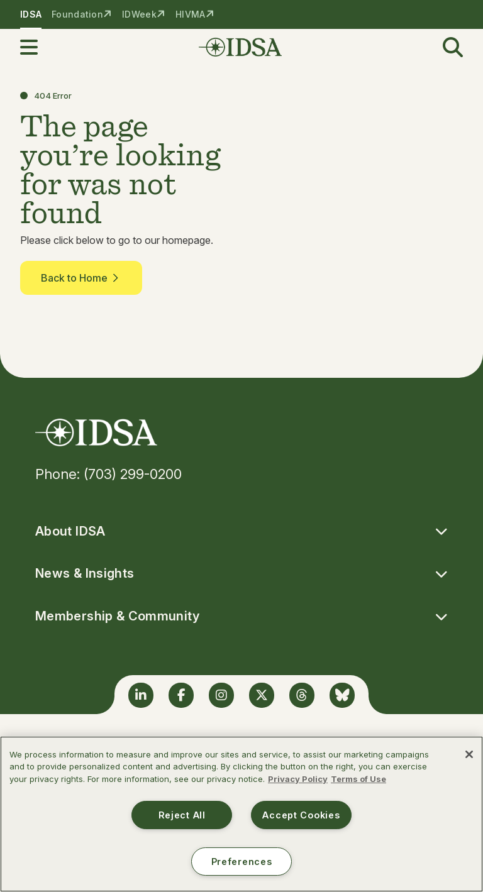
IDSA (31, 14)
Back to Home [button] (81, 278)
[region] (241, 814)
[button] (36, 47)
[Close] (469, 754)
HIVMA (190, 14)
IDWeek (139, 14)
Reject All (182, 815)
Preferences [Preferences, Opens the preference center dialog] (241, 861)
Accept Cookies (301, 815)
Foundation (77, 14)
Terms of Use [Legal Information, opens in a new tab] (358, 779)
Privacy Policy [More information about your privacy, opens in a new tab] (298, 779)
